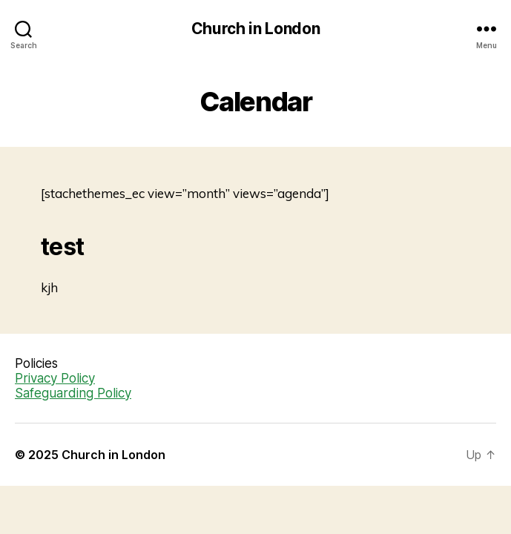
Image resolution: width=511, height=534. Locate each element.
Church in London (255, 28)
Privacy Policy (55, 378)
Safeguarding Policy (73, 393)
